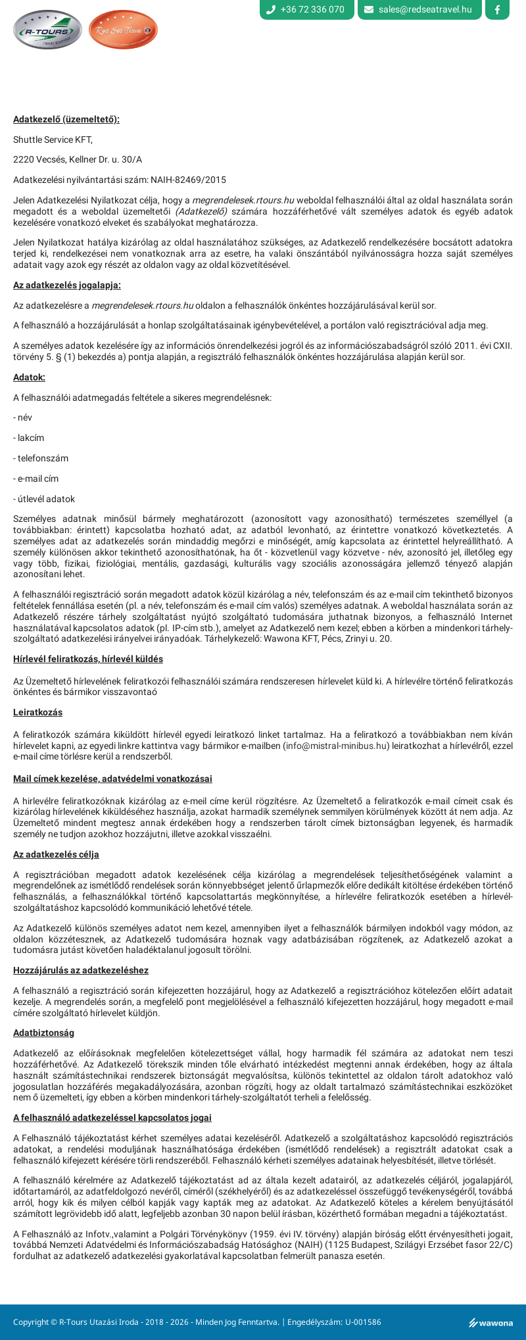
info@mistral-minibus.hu (336, 746)
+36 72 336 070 (305, 9)
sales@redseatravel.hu (425, 9)
